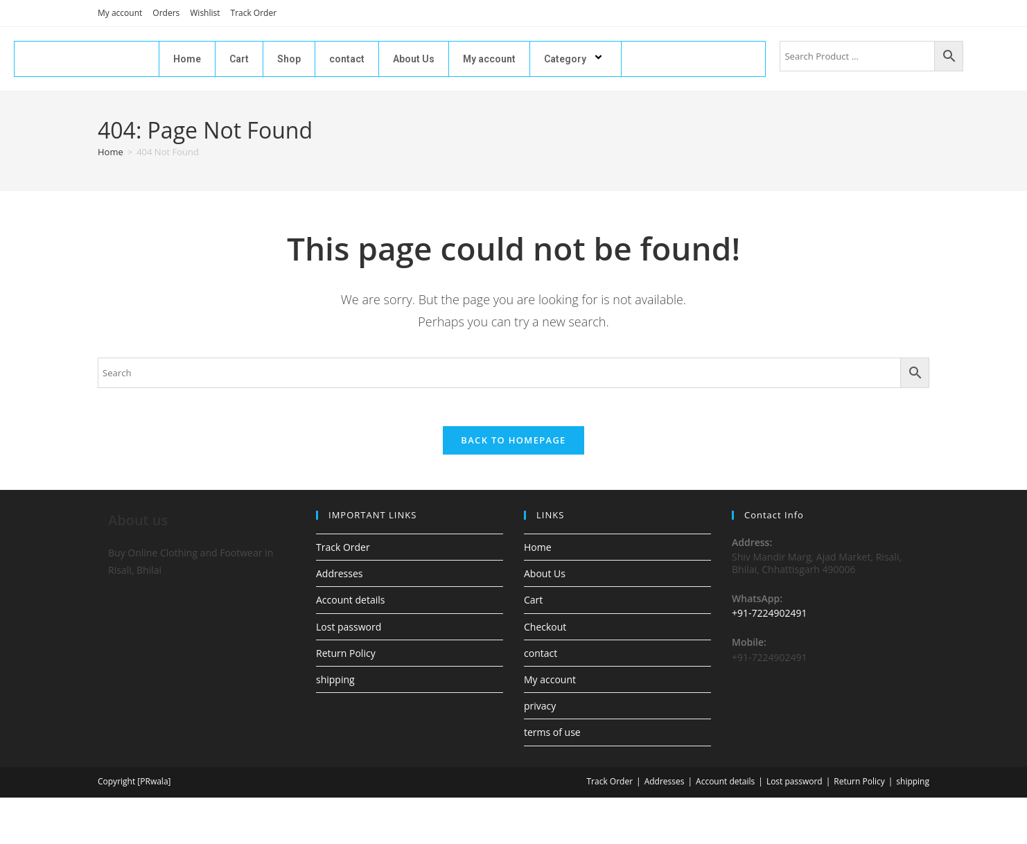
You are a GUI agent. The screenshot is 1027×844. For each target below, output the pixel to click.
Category (575, 59)
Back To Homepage (513, 444)
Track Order (254, 13)
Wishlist (205, 13)
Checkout (545, 630)
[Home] (110, 152)
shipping (335, 683)
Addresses (339, 577)
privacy (540, 709)
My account (120, 13)
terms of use (552, 736)
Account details (350, 603)
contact (347, 58)
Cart (239, 58)
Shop (289, 58)
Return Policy (346, 656)
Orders (165, 13)
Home (187, 58)
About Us (413, 58)
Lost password (348, 630)
